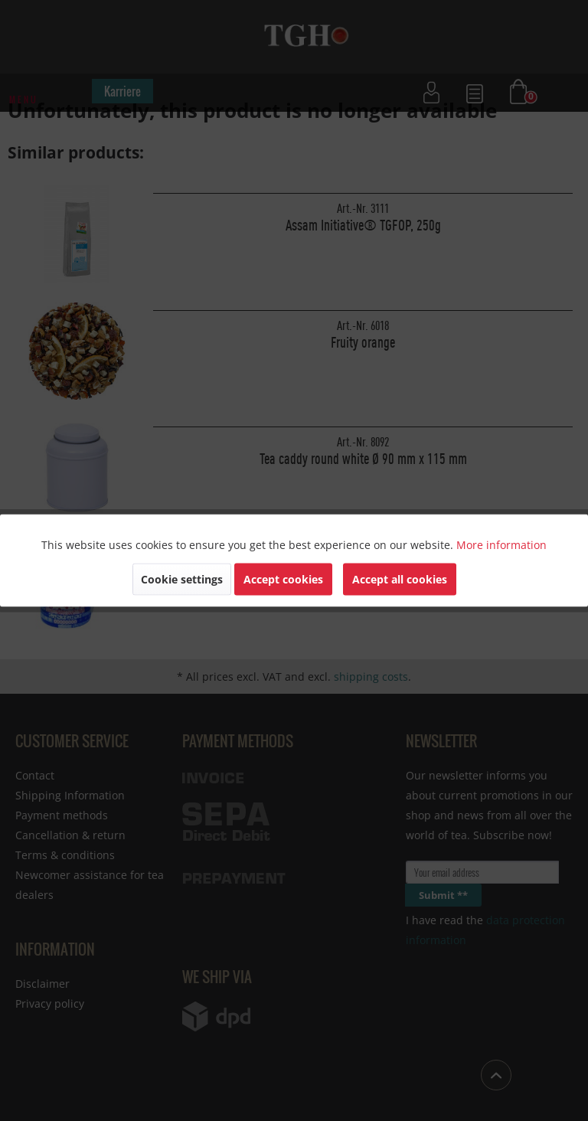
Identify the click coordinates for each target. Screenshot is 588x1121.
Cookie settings (182, 579)
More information (501, 545)
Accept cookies (283, 579)
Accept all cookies (399, 579)
